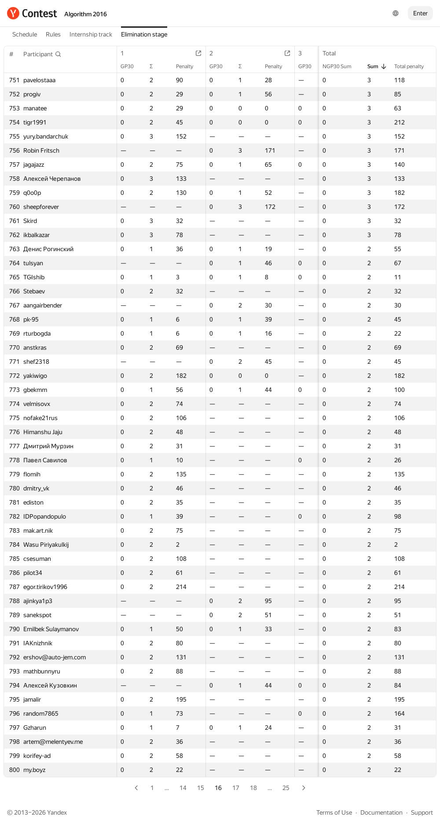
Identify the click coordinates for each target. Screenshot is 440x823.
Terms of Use (334, 812)
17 (235, 787)
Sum (377, 66)
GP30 (132, 66)
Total (334, 53)
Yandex (57, 812)
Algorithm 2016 (85, 14)
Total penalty (413, 66)
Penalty (189, 66)
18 (253, 787)
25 (286, 787)
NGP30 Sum (341, 66)
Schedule (24, 34)
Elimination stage (144, 34)
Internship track (91, 34)
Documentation (381, 812)
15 (200, 787)
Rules (53, 34)
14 (183, 787)
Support (422, 812)
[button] (42, 54)
